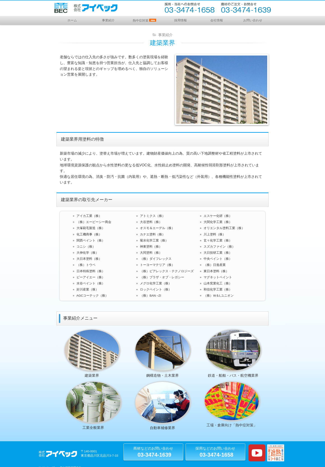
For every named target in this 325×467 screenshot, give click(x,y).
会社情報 (216, 20)
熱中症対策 (144, 20)
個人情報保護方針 (70, 458)
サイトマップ (46, 458)
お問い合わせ (252, 20)
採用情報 (180, 20)
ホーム (72, 20)
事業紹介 (108, 20)
